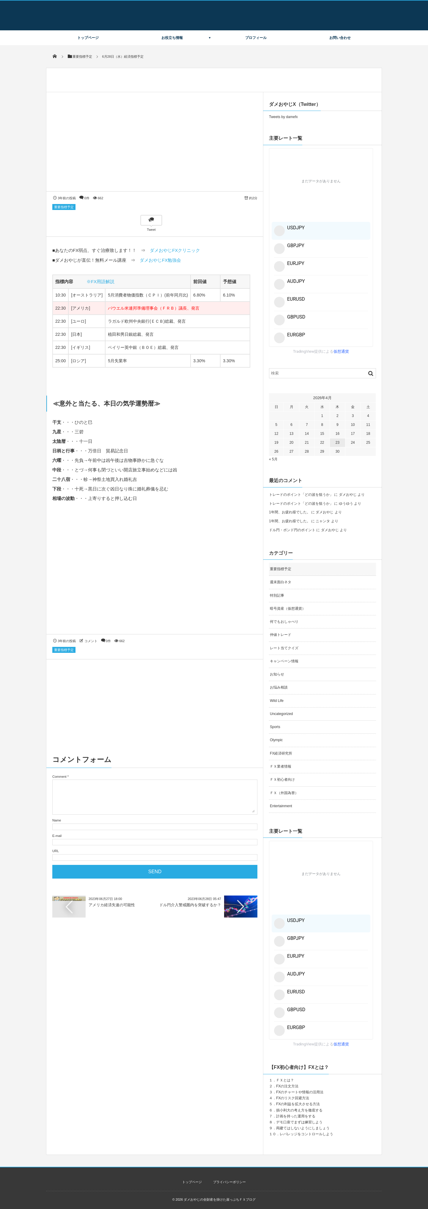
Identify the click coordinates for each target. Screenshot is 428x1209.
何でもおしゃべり (284, 622)
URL (55, 851)
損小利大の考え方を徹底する (299, 1110)
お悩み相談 (279, 687)
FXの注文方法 (287, 1086)
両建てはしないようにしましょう (303, 1128)
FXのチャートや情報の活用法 (299, 1092)
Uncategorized (281, 714)
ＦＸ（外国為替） (284, 793)
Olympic (276, 740)
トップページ (88, 38)
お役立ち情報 (172, 38)
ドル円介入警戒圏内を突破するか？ (190, 905)
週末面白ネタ (280, 582)
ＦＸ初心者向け (282, 779)
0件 (86, 198)
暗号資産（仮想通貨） (288, 608)
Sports (275, 727)
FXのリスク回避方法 (292, 1098)
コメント (90, 641)
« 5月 (273, 459)
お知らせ (277, 674)
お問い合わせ (340, 38)
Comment (59, 776)
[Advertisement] (154, 573)
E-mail (57, 836)
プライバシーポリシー (229, 1182)
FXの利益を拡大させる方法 (298, 1104)
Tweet (151, 229)
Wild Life (277, 701)
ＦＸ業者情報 (280, 766)
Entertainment (281, 806)
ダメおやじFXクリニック (175, 250)
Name (56, 820)
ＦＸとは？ (285, 1080)
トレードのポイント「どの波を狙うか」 (301, 495)
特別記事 (277, 595)
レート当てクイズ (284, 648)
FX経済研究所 (281, 753)
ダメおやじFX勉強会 (160, 260)
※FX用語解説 (100, 281)
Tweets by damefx (283, 117)
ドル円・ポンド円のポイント (292, 530)
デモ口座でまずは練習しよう (299, 1122)
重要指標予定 (64, 207)
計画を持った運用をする (295, 1116)
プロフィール (256, 38)
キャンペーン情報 (284, 661)
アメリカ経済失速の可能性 (112, 905)
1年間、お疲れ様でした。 (289, 512)
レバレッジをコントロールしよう (306, 1134)
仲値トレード (280, 635)
